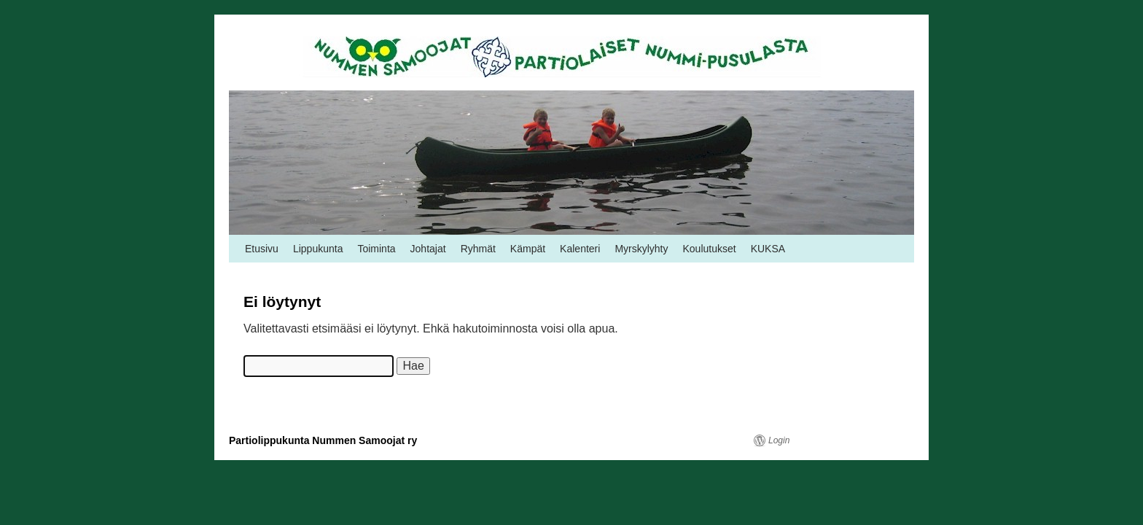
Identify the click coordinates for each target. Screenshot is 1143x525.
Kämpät (527, 248)
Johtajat (428, 248)
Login (778, 440)
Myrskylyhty (641, 248)
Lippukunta (318, 248)
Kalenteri (580, 248)
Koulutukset (709, 248)
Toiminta (376, 248)
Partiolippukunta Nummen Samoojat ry (323, 440)
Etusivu (261, 248)
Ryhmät (478, 248)
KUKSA (768, 248)
